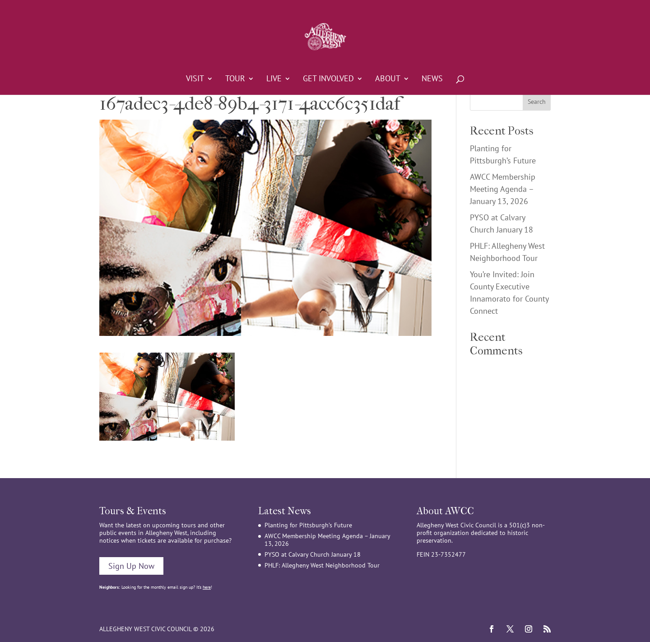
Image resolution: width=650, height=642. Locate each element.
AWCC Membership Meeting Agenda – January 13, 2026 (502, 189)
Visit (195, 79)
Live (274, 79)
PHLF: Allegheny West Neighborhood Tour (322, 565)
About (387, 79)
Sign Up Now (131, 566)
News (432, 79)
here (207, 587)
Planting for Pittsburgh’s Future (308, 525)
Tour (235, 79)
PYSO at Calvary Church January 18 (313, 554)
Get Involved (328, 79)
